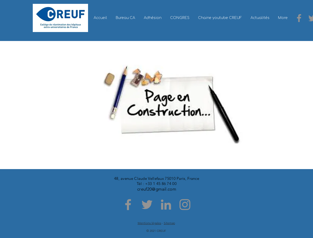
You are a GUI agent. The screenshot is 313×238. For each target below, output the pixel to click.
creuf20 (144, 189)
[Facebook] (299, 18)
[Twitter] (147, 204)
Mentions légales (149, 223)
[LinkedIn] (166, 204)
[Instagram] (185, 204)
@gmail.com (164, 189)
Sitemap (169, 223)
